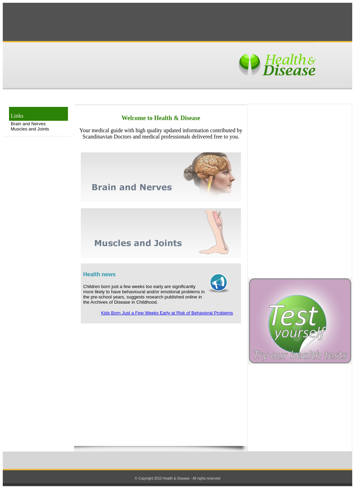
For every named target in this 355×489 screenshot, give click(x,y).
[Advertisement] (177, 21)
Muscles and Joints (30, 129)
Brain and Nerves (28, 123)
